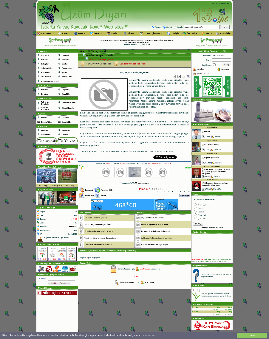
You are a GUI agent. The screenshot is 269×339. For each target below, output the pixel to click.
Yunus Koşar (212, 154)
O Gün (207, 131)
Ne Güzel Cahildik (211, 145)
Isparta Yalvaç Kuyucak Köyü (137, 42)
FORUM (81, 33)
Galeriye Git (57, 186)
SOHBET (98, 33)
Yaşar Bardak (211, 180)
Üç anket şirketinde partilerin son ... (98, 231)
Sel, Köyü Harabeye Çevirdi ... (96, 218)
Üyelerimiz (225, 69)
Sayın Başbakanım (211, 158)
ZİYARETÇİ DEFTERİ (153, 33)
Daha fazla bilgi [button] (149, 335)
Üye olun (200, 69)
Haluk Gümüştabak (212, 167)
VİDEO (131, 33)
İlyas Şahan (212, 141)
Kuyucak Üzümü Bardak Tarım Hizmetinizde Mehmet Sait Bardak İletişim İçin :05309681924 (136, 41)
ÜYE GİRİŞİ (225, 33)
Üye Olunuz (150, 282)
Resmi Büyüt (44, 186)
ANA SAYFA (46, 33)
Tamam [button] (251, 335)
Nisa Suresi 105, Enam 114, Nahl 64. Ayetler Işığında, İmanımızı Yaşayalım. (216, 171)
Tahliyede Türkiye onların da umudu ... (100, 238)
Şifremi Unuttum (203, 73)
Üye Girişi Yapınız (127, 282)
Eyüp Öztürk (212, 128)
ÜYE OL (209, 33)
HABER (65, 33)
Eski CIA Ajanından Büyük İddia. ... (98, 224)
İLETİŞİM (175, 33)
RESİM (114, 33)
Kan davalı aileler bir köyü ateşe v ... (99, 245)
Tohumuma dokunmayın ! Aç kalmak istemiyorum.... (215, 184)
